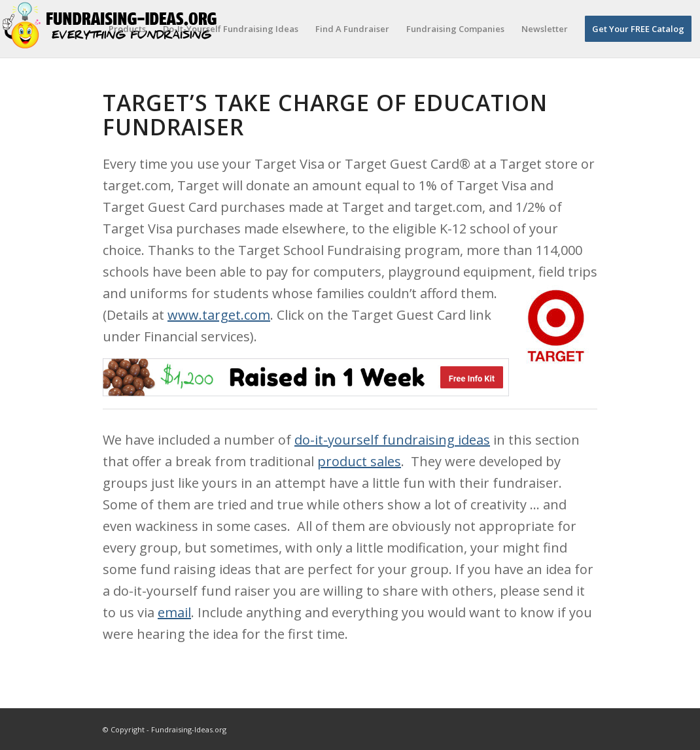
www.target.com (218, 315)
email (174, 612)
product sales (359, 461)
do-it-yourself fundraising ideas (392, 440)
